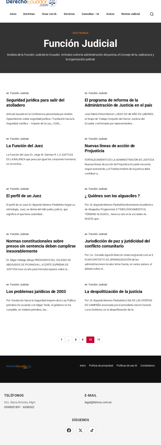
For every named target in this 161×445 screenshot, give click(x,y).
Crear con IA (49, 13)
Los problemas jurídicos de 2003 (36, 291)
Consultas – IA (90, 13)
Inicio (13, 13)
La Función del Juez (24, 145)
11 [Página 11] (98, 339)
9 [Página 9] (82, 339)
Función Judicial (19, 93)
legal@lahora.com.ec (98, 402)
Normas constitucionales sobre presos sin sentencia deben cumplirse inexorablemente (41, 246)
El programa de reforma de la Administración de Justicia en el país (118, 103)
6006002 (28, 407)
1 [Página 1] (61, 339)
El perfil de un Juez (23, 195)
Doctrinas (29, 13)
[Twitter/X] (80, 430)
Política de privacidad (101, 365)
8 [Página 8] (76, 339)
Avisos (110, 13)
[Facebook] (69, 430)
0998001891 (12, 407)
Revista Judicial (130, 13)
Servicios (69, 13)
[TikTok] (92, 430)
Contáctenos (147, 365)
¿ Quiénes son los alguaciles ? (112, 195)
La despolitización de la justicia (113, 291)
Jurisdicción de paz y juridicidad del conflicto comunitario (117, 244)
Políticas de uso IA (127, 365)
